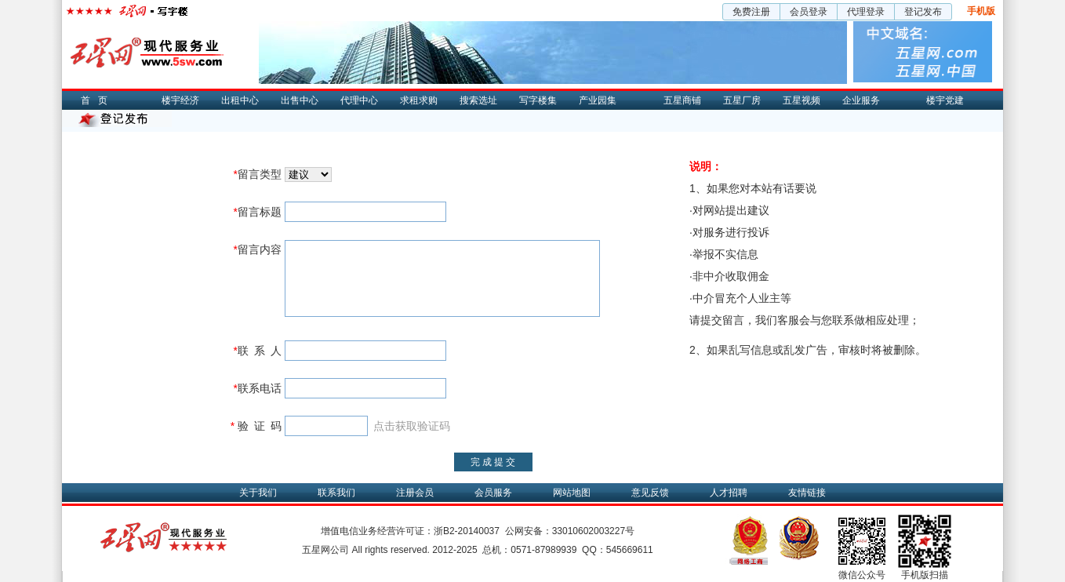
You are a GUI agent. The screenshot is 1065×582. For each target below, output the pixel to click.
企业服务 (861, 100)
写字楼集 (538, 100)
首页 (98, 100)
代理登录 (866, 11)
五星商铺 (682, 100)
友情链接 (807, 492)
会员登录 (808, 11)
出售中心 (299, 100)
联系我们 (336, 492)
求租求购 (419, 100)
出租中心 (240, 100)
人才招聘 (728, 492)
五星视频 (801, 100)
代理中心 (359, 100)
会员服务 (493, 492)
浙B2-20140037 (467, 531)
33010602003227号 (593, 531)
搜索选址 (478, 100)
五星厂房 (742, 100)
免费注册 (751, 11)
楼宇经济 (180, 100)
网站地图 (572, 492)
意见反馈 (650, 492)
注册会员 (415, 492)
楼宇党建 (945, 100)
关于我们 (258, 492)
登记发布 (923, 11)
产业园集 (597, 100)
